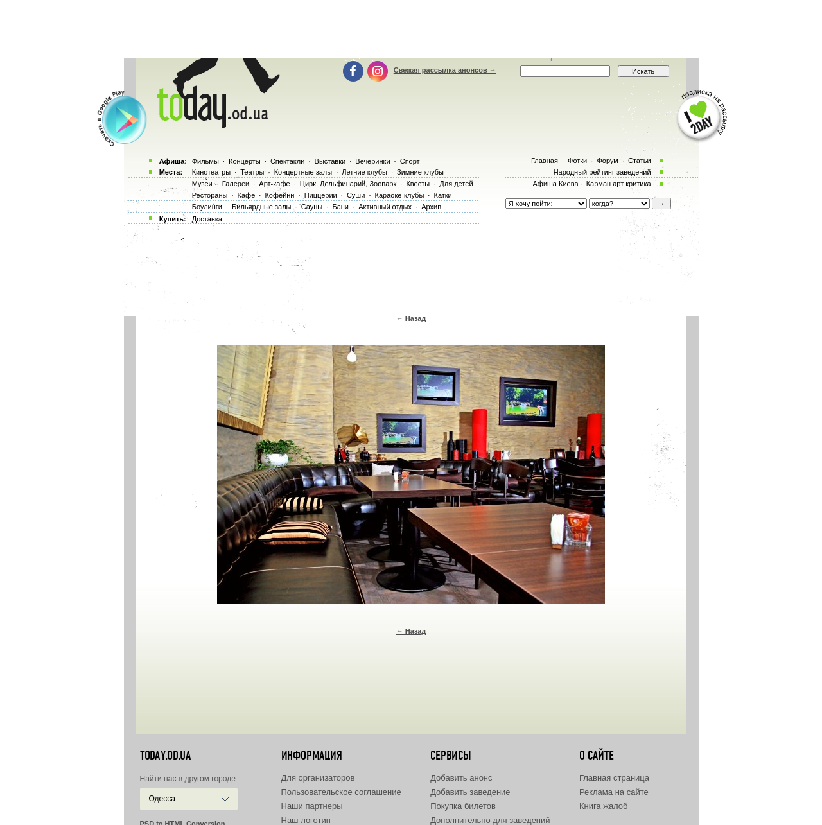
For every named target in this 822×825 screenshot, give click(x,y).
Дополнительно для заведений (490, 820)
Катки (442, 195)
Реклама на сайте (614, 792)
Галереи (235, 183)
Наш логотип (306, 820)
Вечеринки (372, 161)
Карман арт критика (618, 183)
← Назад (411, 318)
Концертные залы (303, 172)
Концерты (245, 161)
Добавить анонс (461, 778)
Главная (544, 160)
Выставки (330, 161)
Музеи (202, 183)
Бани (340, 207)
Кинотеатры (211, 172)
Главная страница (614, 778)
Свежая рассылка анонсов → (445, 70)
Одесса (162, 798)
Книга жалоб (603, 806)
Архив (431, 207)
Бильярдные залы (261, 207)
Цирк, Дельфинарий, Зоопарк (348, 183)
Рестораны (210, 195)
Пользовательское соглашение (341, 792)
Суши (356, 195)
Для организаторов (318, 778)
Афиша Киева (555, 183)
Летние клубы (364, 172)
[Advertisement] (411, 29)
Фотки (577, 160)
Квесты (418, 183)
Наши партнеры (312, 806)
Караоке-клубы (399, 195)
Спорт (410, 161)
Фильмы (205, 161)
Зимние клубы (420, 172)
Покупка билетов (463, 806)
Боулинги (207, 207)
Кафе (247, 195)
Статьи (639, 160)
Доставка (207, 219)
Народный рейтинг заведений (602, 172)
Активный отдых (385, 207)
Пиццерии (320, 195)
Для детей (456, 183)
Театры (252, 172)
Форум (607, 160)
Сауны (312, 207)
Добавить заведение (470, 792)
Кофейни (279, 195)
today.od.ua (165, 756)
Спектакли (287, 161)
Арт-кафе (274, 183)
